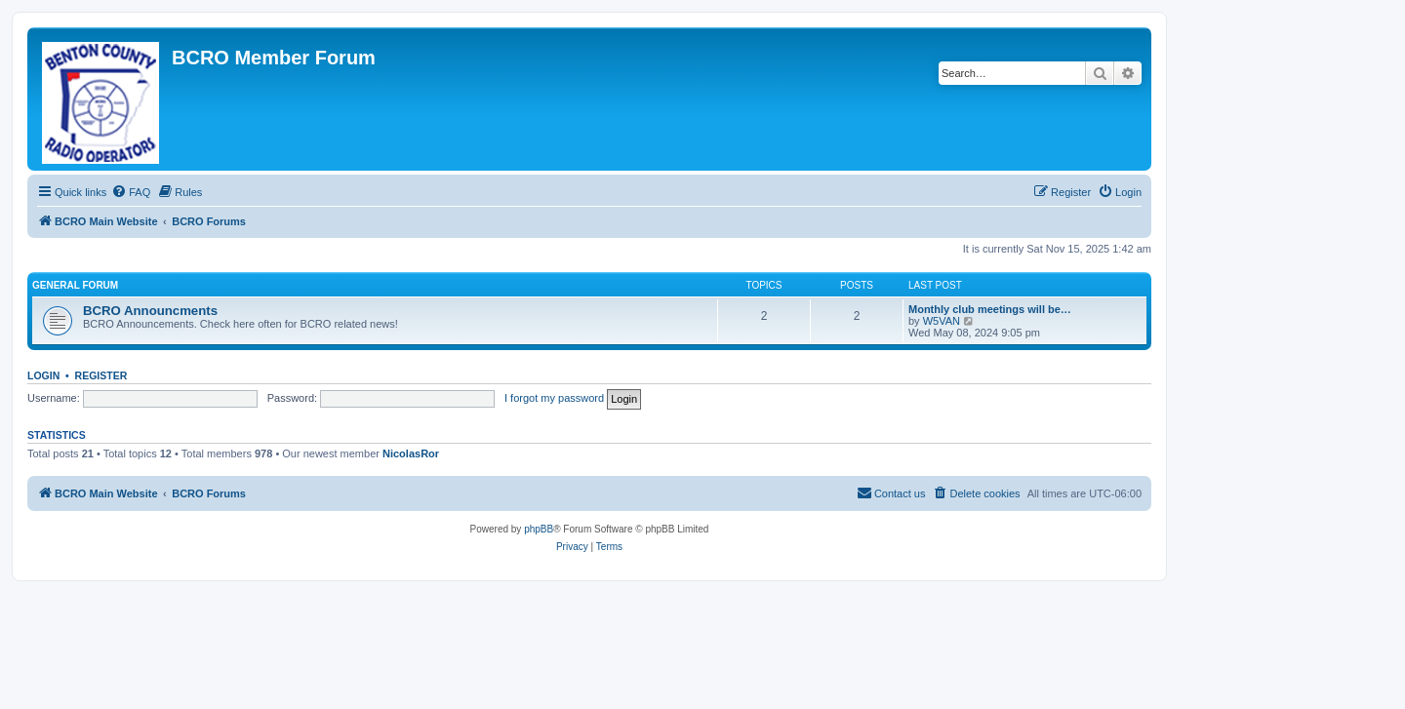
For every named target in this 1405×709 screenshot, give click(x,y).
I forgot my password (554, 398)
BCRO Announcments (150, 310)
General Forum (75, 285)
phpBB (538, 529)
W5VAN (941, 321)
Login (43, 375)
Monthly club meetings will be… (989, 309)
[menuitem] (130, 192)
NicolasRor (410, 453)
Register (101, 375)
